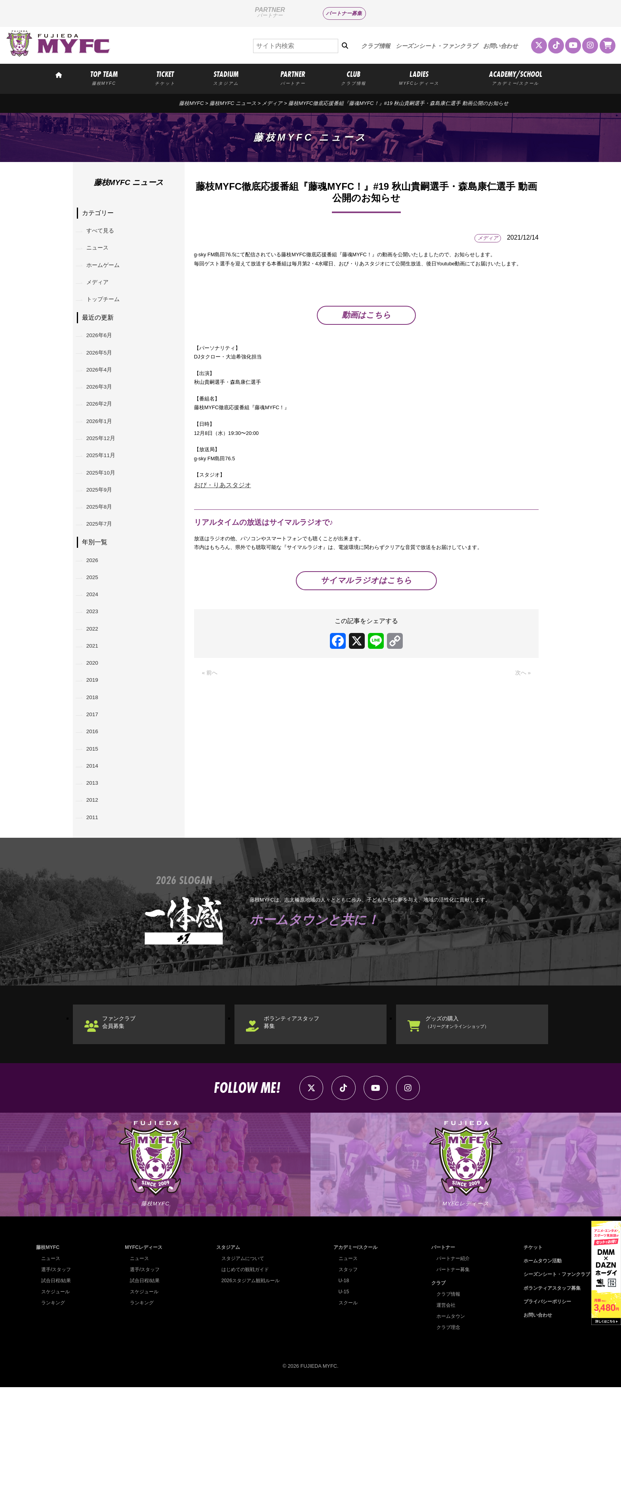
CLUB (353, 77)
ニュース (101, 253)
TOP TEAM (104, 77)
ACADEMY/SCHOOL (515, 77)
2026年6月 (104, 352)
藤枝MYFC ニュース (233, 103)
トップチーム (108, 313)
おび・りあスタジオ (222, 550)
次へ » (522, 756)
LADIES (419, 77)
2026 (96, 615)
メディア (272, 103)
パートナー (440, 1364)
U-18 (340, 1397)
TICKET (165, 77)
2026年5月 (104, 373)
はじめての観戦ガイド (243, 1386)
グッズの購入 (468, 1129)
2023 (96, 676)
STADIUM (226, 77)
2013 (96, 878)
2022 (96, 696)
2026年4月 (104, 393)
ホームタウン (447, 1433)
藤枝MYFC (191, 103)
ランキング (54, 1419)
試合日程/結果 (57, 1397)
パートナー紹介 (450, 1375)
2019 (96, 757)
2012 (96, 899)
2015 (96, 838)
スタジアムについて (241, 1375)
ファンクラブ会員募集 (127, 1129)
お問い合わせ (500, 46)
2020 (96, 737)
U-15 (340, 1408)
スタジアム (225, 1364)
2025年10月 (105, 515)
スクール (345, 1419)
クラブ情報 (375, 46)
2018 (96, 777)
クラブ (435, 1400)
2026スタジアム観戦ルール (249, 1397)
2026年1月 (104, 454)
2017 (96, 797)
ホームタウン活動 (538, 1377)
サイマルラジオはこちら (366, 663)
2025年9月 (104, 535)
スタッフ (345, 1386)
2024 (96, 655)
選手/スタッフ (57, 1386)
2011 (96, 919)
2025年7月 (104, 576)
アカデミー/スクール (354, 1364)
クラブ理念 (445, 1444)
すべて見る (104, 232)
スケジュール (56, 1408)
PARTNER (293, 77)
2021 (96, 716)
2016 (96, 818)
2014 (96, 858)
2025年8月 (104, 555)
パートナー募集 (344, 13)
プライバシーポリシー (544, 1418)
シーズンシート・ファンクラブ (437, 46)
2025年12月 (105, 474)
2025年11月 (105, 495)
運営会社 (442, 1422)
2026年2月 (104, 434)
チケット (528, 1364)
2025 (96, 635)
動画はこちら (366, 345)
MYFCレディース (143, 1364)
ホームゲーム (108, 273)
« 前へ (211, 756)
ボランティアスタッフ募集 (301, 1129)
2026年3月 (104, 413)
